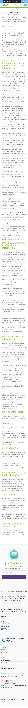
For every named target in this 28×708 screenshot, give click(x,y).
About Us (5, 652)
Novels (2, 611)
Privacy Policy (6, 662)
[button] (14, 577)
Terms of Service (13, 696)
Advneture (7, 611)
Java (18, 609)
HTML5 (21, 609)
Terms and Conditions (8, 660)
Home (9, 14)
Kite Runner (16, 611)
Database (9, 609)
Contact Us (14, 532)
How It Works (6, 655)
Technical (14, 609)
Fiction (11, 611)
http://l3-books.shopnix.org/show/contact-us (13, 468)
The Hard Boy (22, 611)
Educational (4, 609)
